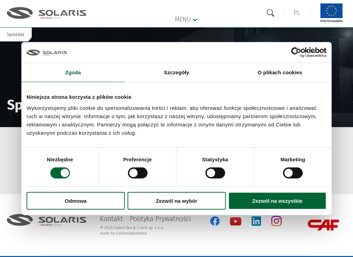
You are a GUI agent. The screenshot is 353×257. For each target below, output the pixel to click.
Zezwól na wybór (176, 200)
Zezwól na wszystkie (277, 200)
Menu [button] (186, 19)
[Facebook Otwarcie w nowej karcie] (215, 221)
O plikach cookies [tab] (280, 72)
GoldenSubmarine (131, 233)
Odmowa (76, 200)
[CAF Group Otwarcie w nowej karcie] (323, 225)
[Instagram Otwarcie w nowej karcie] (276, 225)
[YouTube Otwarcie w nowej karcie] (235, 224)
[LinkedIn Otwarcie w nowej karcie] (256, 221)
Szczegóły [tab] (176, 72)
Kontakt (111, 219)
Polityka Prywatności (160, 219)
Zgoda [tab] (73, 72)
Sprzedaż (15, 34)
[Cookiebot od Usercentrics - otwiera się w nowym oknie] (296, 52)
